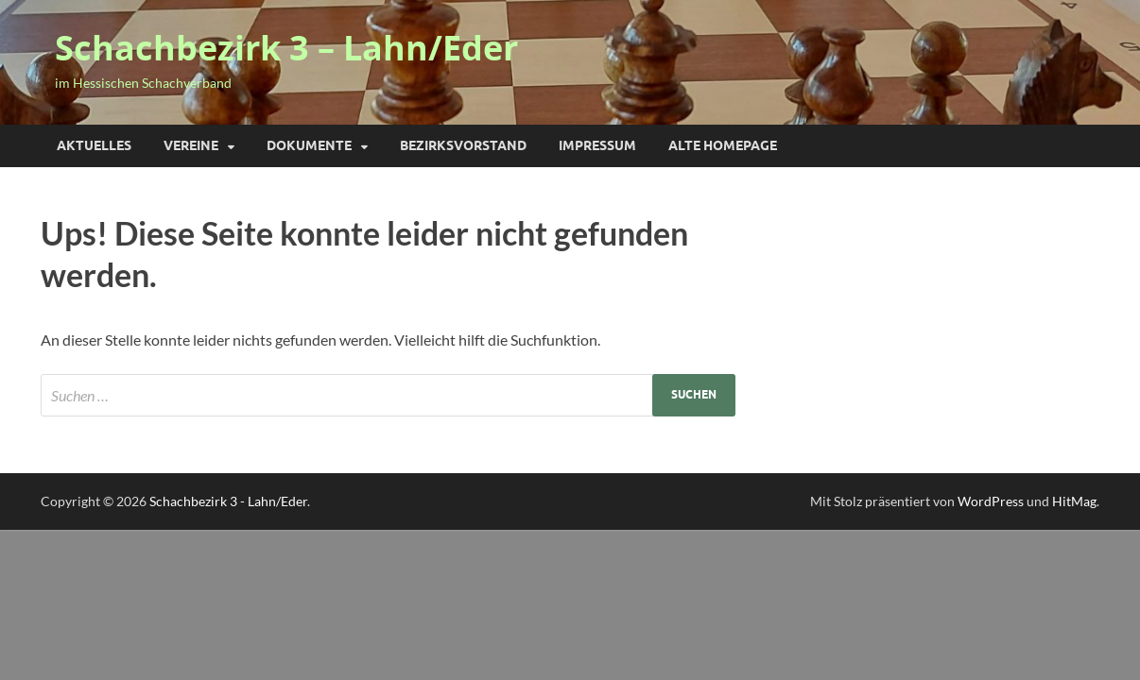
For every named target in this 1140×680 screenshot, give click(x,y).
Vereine (191, 145)
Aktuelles (94, 145)
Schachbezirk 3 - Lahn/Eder (228, 501)
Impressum (597, 145)
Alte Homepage (722, 145)
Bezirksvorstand (463, 145)
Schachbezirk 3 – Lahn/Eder (286, 48)
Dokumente (309, 145)
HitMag (1074, 501)
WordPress (991, 501)
